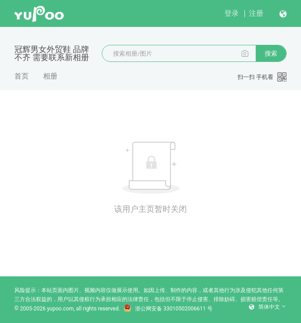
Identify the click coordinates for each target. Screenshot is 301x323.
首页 (21, 76)
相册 (50, 76)
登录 (231, 13)
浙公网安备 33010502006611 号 (167, 309)
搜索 (271, 53)
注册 (256, 13)
